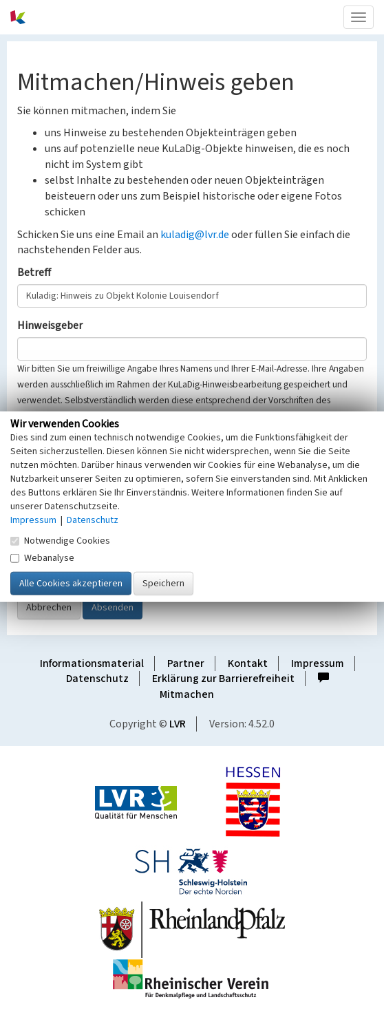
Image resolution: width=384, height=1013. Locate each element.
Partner (185, 663)
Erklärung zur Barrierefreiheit (223, 678)
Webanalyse (42, 557)
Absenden (113, 608)
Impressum (317, 663)
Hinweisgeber (50, 325)
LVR (177, 724)
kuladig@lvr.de (194, 234)
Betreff (34, 272)
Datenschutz (97, 678)
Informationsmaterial (92, 663)
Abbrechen (49, 608)
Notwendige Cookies (60, 540)
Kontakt (248, 663)
